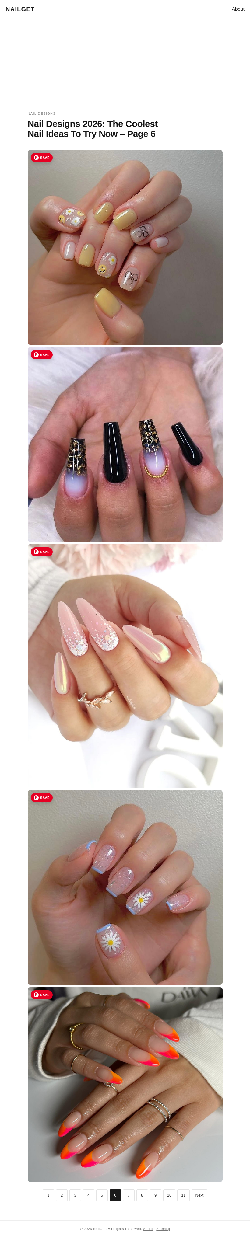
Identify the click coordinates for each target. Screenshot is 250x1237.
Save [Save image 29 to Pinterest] (45, 552)
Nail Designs (42, 113)
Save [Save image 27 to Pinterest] (45, 157)
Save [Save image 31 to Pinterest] (45, 995)
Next (199, 1195)
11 (183, 1195)
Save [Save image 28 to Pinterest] (45, 355)
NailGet (20, 9)
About (238, 9)
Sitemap (163, 1229)
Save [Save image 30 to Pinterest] (45, 798)
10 (169, 1195)
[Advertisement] (125, 68)
